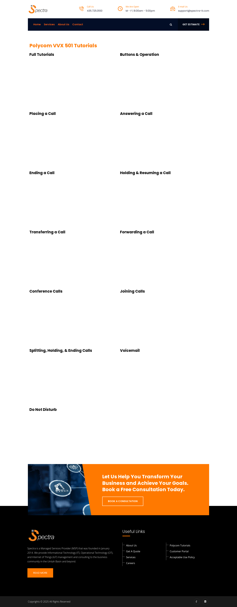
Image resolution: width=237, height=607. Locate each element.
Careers (130, 563)
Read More (40, 573)
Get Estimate (193, 24)
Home (37, 24)
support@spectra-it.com (193, 11)
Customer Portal (179, 551)
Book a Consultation (123, 501)
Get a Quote (133, 551)
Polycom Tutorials (180, 545)
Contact (77, 24)
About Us (63, 24)
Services (49, 24)
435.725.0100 (94, 11)
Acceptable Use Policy (182, 557)
